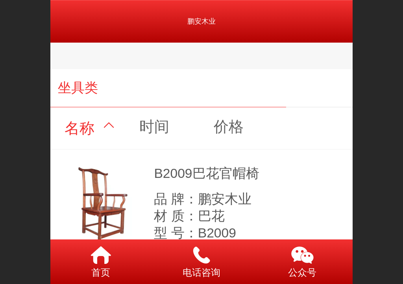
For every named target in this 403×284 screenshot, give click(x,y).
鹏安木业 (201, 21)
